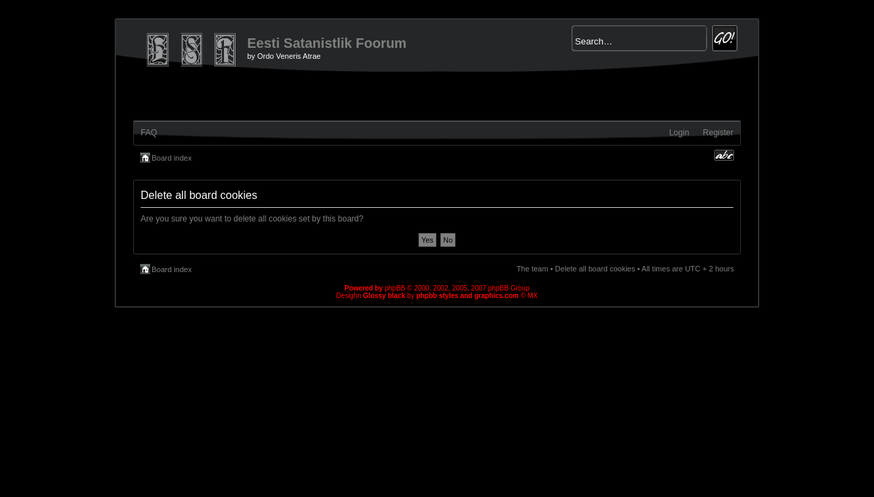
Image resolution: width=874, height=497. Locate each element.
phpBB (394, 288)
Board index (172, 158)
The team (532, 269)
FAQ (149, 132)
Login (679, 132)
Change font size (724, 155)
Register (718, 132)
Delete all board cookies (595, 269)
